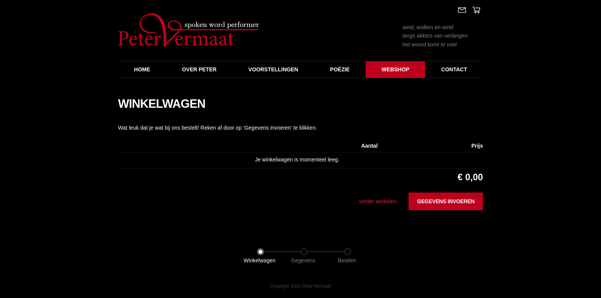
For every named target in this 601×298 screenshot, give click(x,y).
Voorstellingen (273, 69)
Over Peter (199, 69)
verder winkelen (377, 201)
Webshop (395, 69)
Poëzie (340, 69)
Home (142, 69)
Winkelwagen (259, 260)
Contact (454, 69)
